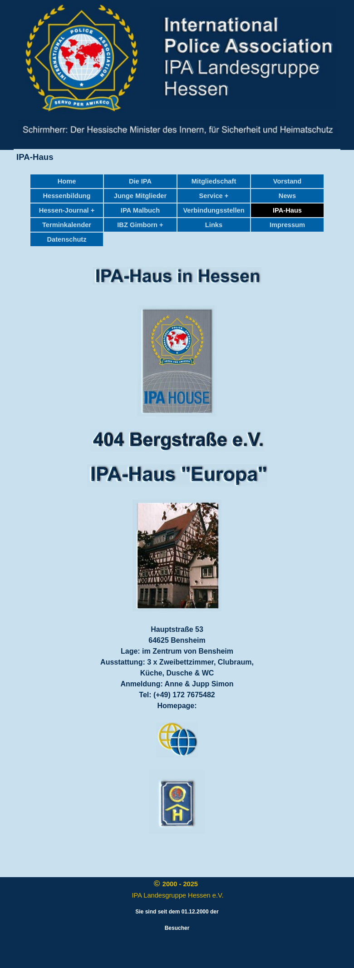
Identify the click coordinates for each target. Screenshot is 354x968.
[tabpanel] (177, 276)
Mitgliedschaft (214, 181)
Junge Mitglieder (140, 195)
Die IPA (140, 181)
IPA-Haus (287, 210)
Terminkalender (66, 224)
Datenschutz (66, 239)
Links (213, 224)
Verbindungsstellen (213, 210)
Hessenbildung (66, 195)
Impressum (287, 224)
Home (67, 181)
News (287, 195)
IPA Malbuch (140, 210)
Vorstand (287, 181)
